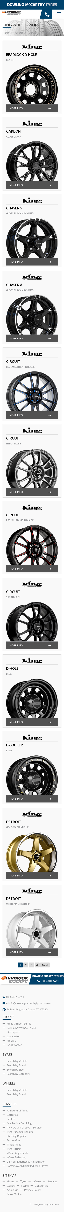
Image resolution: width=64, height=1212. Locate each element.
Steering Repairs (16, 1136)
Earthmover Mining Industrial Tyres (27, 1165)
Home (6, 32)
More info (16, 108)
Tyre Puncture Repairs (20, 1131)
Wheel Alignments (17, 1153)
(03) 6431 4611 (48, 980)
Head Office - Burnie (19, 1023)
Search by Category (18, 1073)
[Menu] (59, 14)
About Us (12, 1189)
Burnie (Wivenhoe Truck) (21, 1027)
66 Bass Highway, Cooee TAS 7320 (25, 1009)
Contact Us (41, 1185)
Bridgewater (14, 1044)
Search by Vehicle (17, 1061)
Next (45, 965)
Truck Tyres (14, 1144)
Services (52, 1181)
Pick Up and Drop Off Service (24, 1127)
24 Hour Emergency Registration (26, 1161)
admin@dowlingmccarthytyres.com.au (27, 1003)
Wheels (37, 1181)
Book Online (14, 1194)
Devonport (13, 1032)
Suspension (13, 1140)
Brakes (11, 1118)
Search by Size (15, 1069)
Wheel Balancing (16, 1157)
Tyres (23, 1181)
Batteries (12, 1114)
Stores (25, 1185)
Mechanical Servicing (19, 1123)
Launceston (13, 1036)
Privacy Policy (32, 1189)
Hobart (11, 1040)
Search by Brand (16, 1065)
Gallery (11, 1185)
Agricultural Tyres (17, 1110)
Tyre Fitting (14, 1148)
